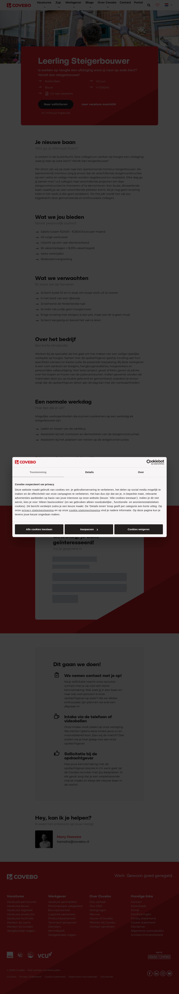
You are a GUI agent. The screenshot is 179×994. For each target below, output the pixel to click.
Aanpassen (89, 529)
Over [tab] (141, 471)
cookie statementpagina (84, 510)
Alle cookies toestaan (39, 529)
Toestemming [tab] (38, 471)
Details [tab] (89, 471)
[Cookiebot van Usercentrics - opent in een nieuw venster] (149, 462)
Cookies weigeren (139, 529)
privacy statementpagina (38, 510)
